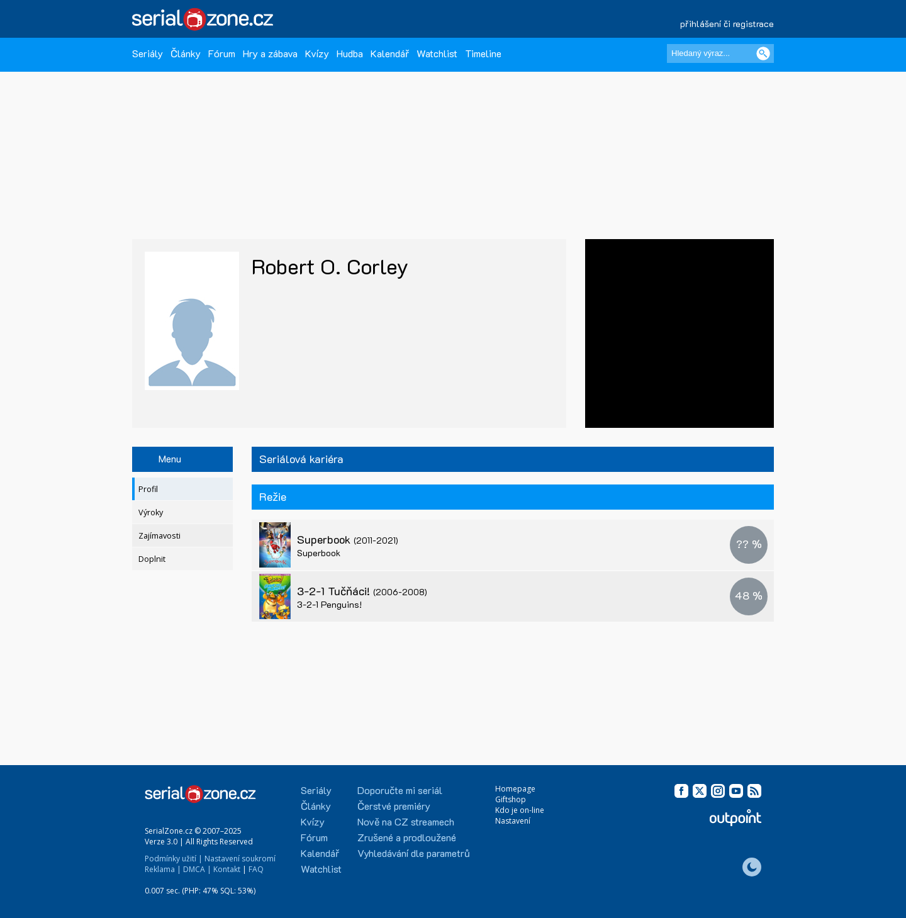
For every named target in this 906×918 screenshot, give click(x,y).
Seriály (147, 53)
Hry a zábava (270, 53)
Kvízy (317, 53)
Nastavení (512, 820)
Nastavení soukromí (240, 858)
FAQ (256, 869)
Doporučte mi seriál (399, 790)
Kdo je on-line (519, 810)
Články (186, 53)
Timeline (483, 53)
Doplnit (151, 559)
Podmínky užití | (174, 858)
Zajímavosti (159, 535)
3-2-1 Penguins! (329, 604)
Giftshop (510, 799)
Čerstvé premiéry (393, 805)
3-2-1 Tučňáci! (362, 590)
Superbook (347, 539)
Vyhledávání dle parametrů (413, 852)
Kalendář (390, 53)
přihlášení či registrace (727, 24)
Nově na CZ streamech (405, 821)
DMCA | (197, 869)
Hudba (350, 53)
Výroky (150, 512)
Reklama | (163, 869)
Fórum (221, 53)
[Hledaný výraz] (720, 53)
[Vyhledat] (763, 53)
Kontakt (226, 869)
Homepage (515, 788)
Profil (148, 489)
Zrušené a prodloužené (406, 837)
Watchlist (437, 53)
